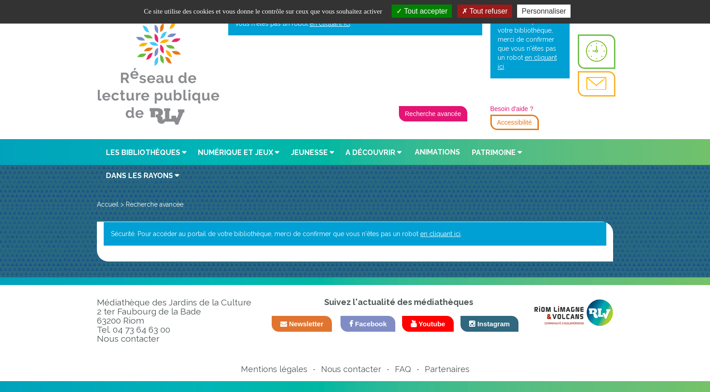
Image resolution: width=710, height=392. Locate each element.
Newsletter (301, 324)
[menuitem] (596, 51)
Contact (596, 84)
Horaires (596, 52)
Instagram (489, 324)
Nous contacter (128, 339)
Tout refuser (485, 11)
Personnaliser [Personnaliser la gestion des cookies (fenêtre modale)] (544, 11)
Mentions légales (274, 369)
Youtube (428, 324)
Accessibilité (514, 122)
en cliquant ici (440, 233)
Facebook (368, 324)
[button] (147, 152)
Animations (437, 152)
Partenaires (447, 369)
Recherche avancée (433, 113)
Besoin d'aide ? (511, 108)
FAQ (403, 369)
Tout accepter (421, 11)
